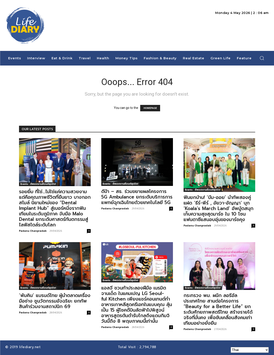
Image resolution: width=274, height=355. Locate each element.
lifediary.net (30, 347)
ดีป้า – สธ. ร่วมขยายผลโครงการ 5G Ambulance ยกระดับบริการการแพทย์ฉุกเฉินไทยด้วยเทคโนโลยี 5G (136, 197)
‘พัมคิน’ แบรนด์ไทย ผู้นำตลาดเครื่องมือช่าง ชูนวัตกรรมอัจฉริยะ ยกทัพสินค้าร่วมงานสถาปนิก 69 (54, 301)
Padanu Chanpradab (32, 230)
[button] (262, 58)
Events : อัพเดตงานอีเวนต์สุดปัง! (38, 184)
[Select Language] (250, 350)
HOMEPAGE (150, 108)
